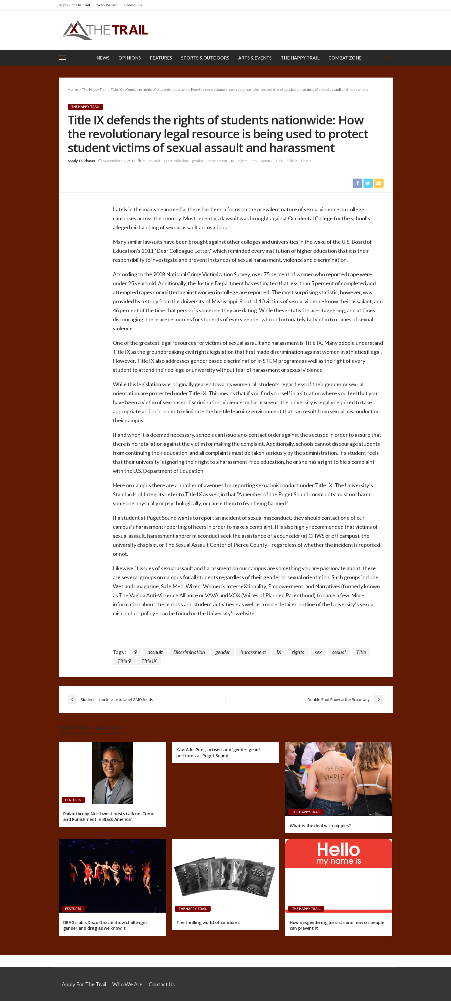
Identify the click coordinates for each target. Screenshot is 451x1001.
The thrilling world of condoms (207, 923)
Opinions (130, 57)
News (103, 57)
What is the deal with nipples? (320, 826)
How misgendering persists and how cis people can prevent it (337, 926)
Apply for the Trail (74, 5)
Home (73, 89)
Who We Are (107, 5)
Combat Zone (345, 57)
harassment (217, 160)
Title (279, 160)
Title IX (306, 160)
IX (232, 160)
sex (254, 160)
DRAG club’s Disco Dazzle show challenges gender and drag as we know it (105, 926)
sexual (266, 160)
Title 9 (292, 160)
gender (198, 160)
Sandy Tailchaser (81, 160)
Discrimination (176, 160)
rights (243, 160)
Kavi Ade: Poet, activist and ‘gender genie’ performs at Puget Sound (218, 753)
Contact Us (133, 5)
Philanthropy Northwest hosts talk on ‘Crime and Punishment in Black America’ (108, 817)
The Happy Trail (300, 57)
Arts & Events (255, 57)
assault (154, 160)
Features (161, 57)
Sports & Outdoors (205, 57)
